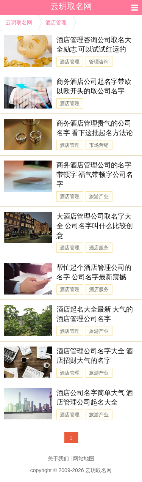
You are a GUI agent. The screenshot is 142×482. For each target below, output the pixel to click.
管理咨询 (99, 62)
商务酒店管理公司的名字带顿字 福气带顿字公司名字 (94, 174)
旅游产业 (99, 196)
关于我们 (58, 458)
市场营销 (99, 145)
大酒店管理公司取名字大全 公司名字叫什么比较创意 (94, 226)
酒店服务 (99, 247)
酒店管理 (56, 22)
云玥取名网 (19, 22)
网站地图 (83, 458)
